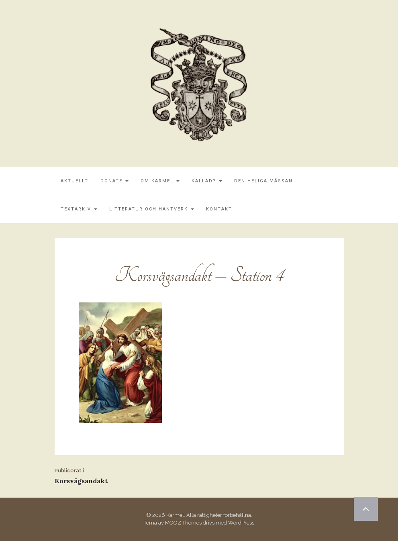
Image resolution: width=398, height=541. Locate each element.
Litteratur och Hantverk (151, 209)
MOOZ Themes (183, 523)
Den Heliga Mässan (263, 181)
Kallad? (207, 181)
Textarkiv (79, 209)
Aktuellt (74, 181)
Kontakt (219, 209)
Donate (114, 181)
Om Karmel (160, 181)
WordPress (241, 523)
